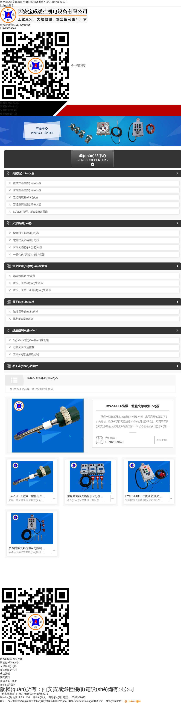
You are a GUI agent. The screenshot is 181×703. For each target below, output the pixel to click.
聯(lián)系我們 (7, 684)
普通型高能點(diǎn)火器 (27, 204)
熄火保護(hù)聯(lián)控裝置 (27, 266)
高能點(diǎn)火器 (9, 106)
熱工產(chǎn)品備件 (22, 366)
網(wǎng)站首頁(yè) (11, 658)
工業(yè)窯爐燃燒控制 (26, 354)
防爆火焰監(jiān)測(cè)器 (27, 247)
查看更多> (162, 440)
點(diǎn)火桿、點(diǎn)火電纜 (30, 211)
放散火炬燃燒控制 (23, 347)
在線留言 (9, 5)
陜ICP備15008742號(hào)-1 (33, 693)
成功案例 (5, 673)
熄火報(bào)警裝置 (24, 275)
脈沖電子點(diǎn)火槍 (25, 311)
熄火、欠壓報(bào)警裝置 (28, 283)
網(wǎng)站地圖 (8, 697)
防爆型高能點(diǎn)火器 (27, 190)
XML (29, 697)
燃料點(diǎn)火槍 (23, 318)
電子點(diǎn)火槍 (20, 301)
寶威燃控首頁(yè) (9, 102)
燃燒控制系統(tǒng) (22, 330)
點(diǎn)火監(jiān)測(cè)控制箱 (31, 340)
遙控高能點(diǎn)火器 (25, 197)
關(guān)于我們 (8, 681)
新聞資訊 (5, 677)
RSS (22, 697)
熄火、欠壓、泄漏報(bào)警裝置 (32, 290)
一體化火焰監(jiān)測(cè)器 (29, 254)
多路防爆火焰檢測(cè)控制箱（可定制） (27, 548)
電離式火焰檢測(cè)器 (26, 240)
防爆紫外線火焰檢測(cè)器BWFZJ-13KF (86, 496)
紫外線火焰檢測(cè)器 (26, 232)
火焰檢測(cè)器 (8, 110)
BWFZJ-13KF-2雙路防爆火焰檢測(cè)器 (144, 496)
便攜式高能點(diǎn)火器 (27, 183)
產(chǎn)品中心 (8, 113)
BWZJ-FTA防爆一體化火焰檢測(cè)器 (32, 388)
